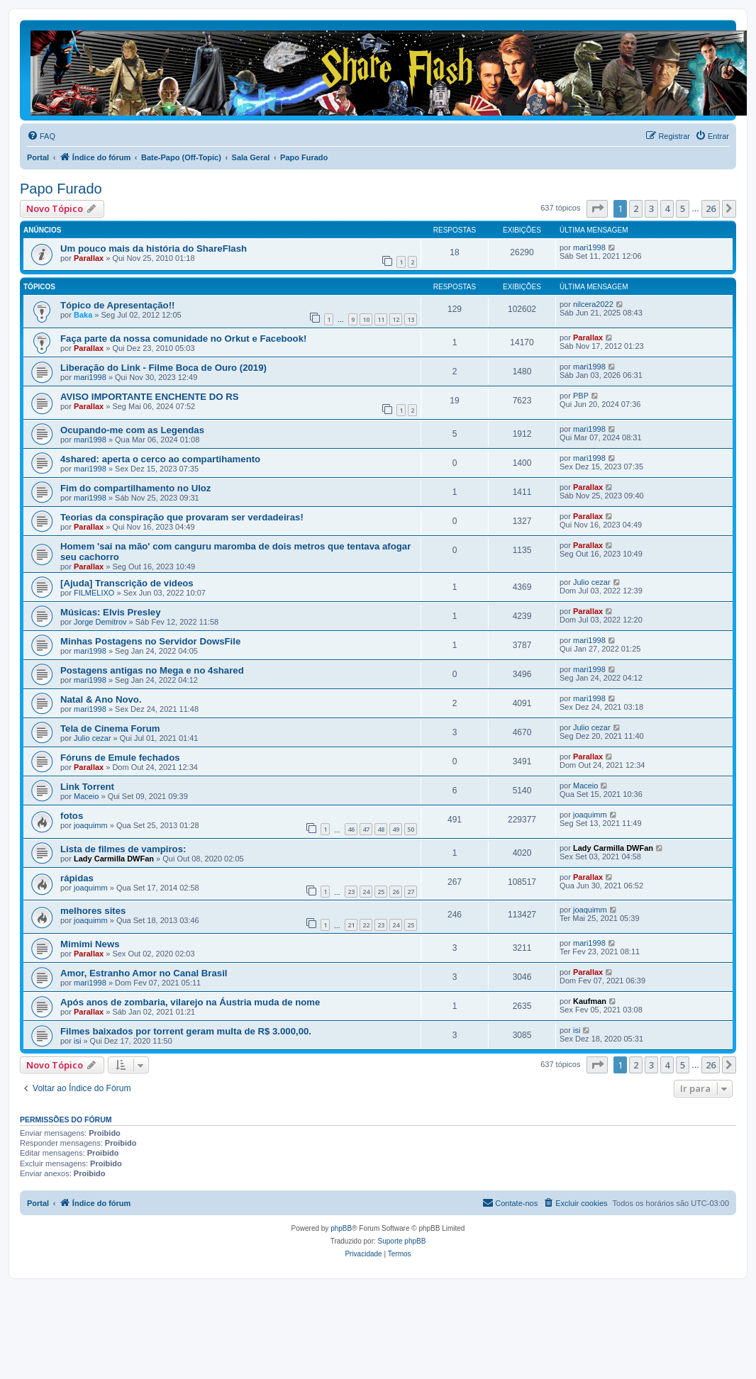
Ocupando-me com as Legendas (132, 430)
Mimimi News (90, 944)
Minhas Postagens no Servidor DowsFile (150, 641)
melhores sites (93, 910)
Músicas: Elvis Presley (110, 612)
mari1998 (589, 247)
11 (380, 319)
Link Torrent (87, 786)
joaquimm (91, 825)
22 (365, 924)
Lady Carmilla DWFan (114, 858)
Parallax (89, 258)
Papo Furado (61, 188)
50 (410, 829)
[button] (597, 208)
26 (395, 891)
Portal (38, 157)
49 (395, 829)
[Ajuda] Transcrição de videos (127, 583)
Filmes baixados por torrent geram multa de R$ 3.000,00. (185, 1031)
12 (395, 319)
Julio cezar (592, 582)
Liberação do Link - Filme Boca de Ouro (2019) (163, 367)
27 (410, 891)
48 (380, 829)
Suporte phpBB (402, 1241)
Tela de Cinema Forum (110, 728)
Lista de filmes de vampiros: (123, 849)
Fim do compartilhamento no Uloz (135, 488)
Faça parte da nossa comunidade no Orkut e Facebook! (183, 338)
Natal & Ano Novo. (101, 699)
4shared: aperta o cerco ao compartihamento (160, 459)
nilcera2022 (593, 304)
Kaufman (589, 1001)
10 (365, 319)
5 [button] (682, 208)
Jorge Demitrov (100, 622)
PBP (581, 395)
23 (351, 891)
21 (351, 924)
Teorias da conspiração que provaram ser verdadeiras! (182, 517)
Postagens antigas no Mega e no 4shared (152, 670)
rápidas (77, 878)
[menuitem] (41, 136)
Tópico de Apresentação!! (117, 305)
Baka (83, 315)
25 (380, 891)
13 (410, 319)
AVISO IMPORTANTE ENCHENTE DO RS (149, 396)
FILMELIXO (94, 592)
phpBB (341, 1228)
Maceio (86, 796)
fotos (71, 815)
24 (365, 891)
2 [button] (635, 208)
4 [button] (667, 208)
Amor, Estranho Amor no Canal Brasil (143, 973)
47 (365, 829)
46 (351, 829)
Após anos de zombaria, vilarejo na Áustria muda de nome (190, 1002)
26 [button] (711, 208)
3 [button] (651, 208)
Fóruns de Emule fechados (120, 757)
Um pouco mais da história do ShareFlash (153, 248)
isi (77, 1041)
